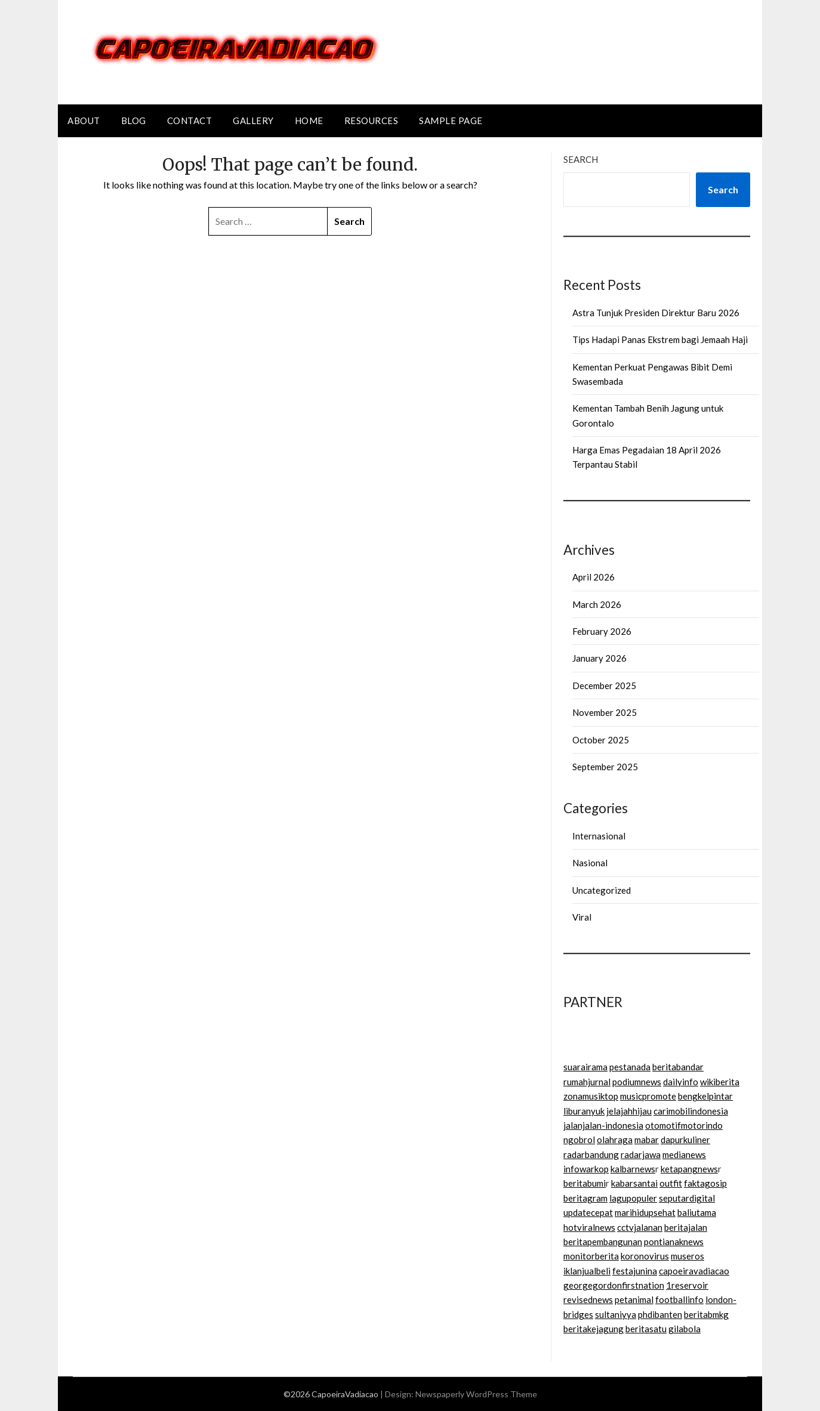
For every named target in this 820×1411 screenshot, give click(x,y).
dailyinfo (680, 1081)
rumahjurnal (587, 1081)
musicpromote (648, 1096)
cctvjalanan (639, 1227)
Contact (189, 120)
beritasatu (646, 1328)
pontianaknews (674, 1241)
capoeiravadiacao (694, 1270)
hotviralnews (589, 1227)
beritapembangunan (602, 1241)
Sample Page (451, 120)
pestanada (630, 1066)
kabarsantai (634, 1183)
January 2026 (599, 658)
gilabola (684, 1328)
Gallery (253, 120)
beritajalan (685, 1227)
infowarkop (586, 1168)
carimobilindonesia (690, 1111)
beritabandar (678, 1066)
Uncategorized (601, 890)
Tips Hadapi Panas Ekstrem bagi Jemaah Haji (660, 339)
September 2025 (605, 766)
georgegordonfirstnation (613, 1285)
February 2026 (601, 631)
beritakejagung (593, 1328)
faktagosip (705, 1183)
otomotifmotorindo (684, 1125)
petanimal (634, 1299)
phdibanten (660, 1314)
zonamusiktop (590, 1096)
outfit (670, 1183)
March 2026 (596, 604)
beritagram (585, 1198)
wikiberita (719, 1081)
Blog (133, 120)
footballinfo (679, 1299)
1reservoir (687, 1285)
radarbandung (591, 1154)
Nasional (590, 862)
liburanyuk (584, 1111)
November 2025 (604, 712)
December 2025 (604, 685)
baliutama (696, 1212)
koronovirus (645, 1256)
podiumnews (636, 1081)
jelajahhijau (629, 1111)
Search (580, 159)
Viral (581, 917)
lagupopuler (633, 1198)
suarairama (585, 1066)
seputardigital (687, 1198)
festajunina (634, 1270)
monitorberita (591, 1256)
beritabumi (584, 1183)
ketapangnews (689, 1168)
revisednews (588, 1299)
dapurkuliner (685, 1139)
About (83, 120)
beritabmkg (706, 1314)
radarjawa (641, 1154)
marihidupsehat (645, 1212)
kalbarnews (633, 1168)
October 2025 (600, 739)
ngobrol (579, 1139)
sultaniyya (615, 1314)
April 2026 (593, 577)
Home (309, 120)
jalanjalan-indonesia (603, 1125)
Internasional (598, 835)
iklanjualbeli (587, 1270)
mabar (646, 1139)
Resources (371, 120)
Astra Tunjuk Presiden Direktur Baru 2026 (655, 312)
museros (687, 1256)
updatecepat (588, 1212)
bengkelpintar (705, 1096)
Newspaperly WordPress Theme (476, 1394)
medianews (684, 1154)
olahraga (615, 1139)
